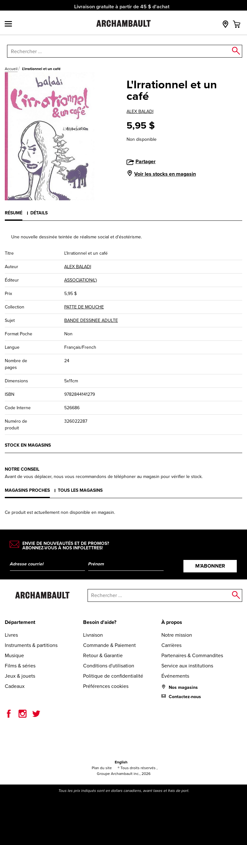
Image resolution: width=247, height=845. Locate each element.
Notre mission (176, 635)
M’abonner (210, 566)
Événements (175, 676)
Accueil (11, 69)
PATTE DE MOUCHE (84, 307)
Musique (14, 655)
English (121, 762)
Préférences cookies (105, 686)
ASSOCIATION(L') (80, 280)
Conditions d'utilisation (108, 665)
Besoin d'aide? (99, 622)
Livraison (93, 635)
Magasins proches (27, 490)
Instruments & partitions (31, 645)
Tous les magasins (80, 490)
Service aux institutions (187, 665)
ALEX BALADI (140, 111)
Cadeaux (15, 686)
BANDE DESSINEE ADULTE (91, 320)
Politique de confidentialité (113, 676)
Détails (39, 213)
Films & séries (20, 665)
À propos (171, 622)
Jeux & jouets (20, 676)
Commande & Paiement (109, 645)
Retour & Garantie (103, 655)
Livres (11, 635)
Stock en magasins (28, 445)
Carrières (171, 645)
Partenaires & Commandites (192, 655)
